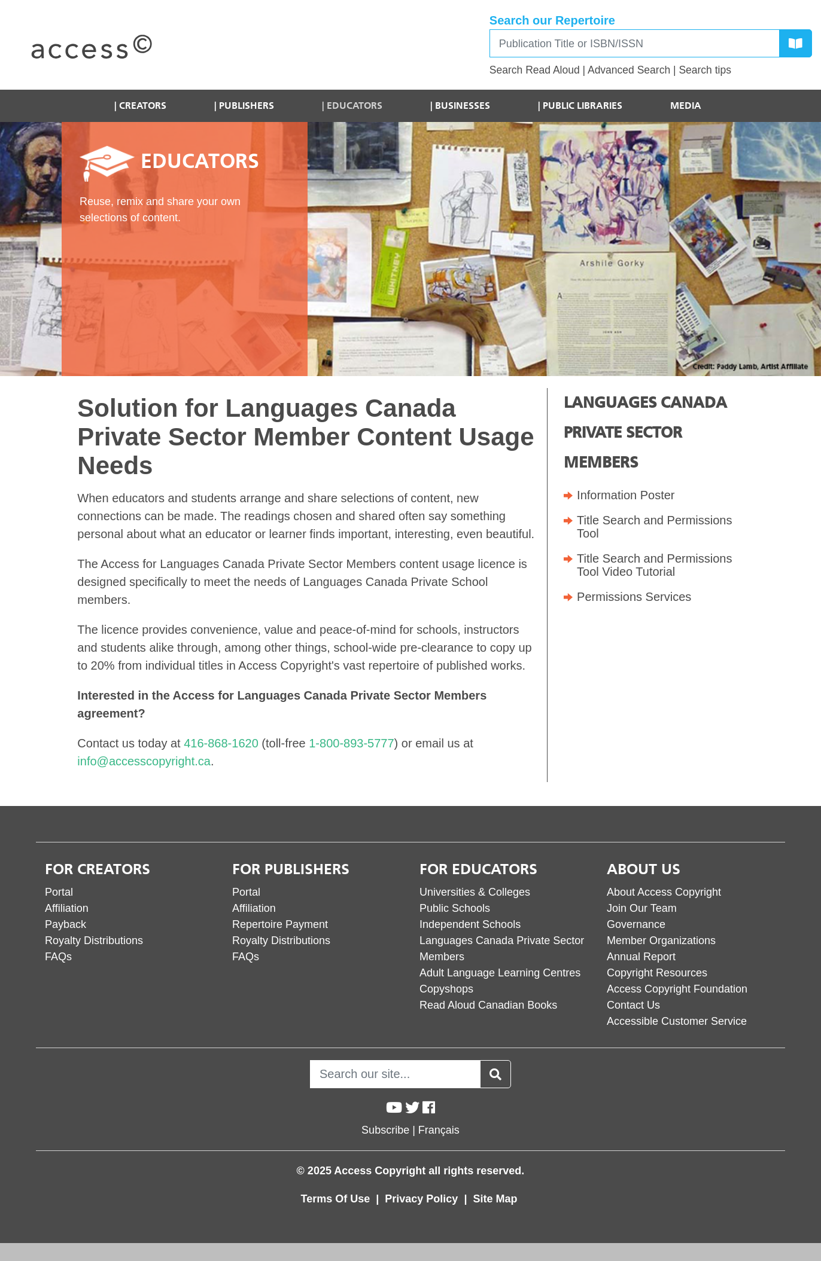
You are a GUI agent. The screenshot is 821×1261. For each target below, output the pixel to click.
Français (439, 1130)
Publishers (246, 105)
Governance (636, 924)
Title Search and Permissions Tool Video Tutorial (654, 565)
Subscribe (385, 1130)
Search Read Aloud (534, 70)
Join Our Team (642, 908)
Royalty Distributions (94, 940)
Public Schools (454, 908)
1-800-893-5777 (351, 743)
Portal (59, 892)
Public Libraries (582, 105)
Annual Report (641, 957)
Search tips (705, 70)
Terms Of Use (337, 1199)
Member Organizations (661, 940)
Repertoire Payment (280, 924)
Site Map (495, 1199)
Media (685, 105)
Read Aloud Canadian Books (488, 1005)
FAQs (58, 957)
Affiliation (67, 908)
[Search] (634, 43)
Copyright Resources (657, 973)
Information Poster (625, 495)
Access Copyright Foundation (677, 989)
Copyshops (446, 989)
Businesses (462, 105)
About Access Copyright (664, 892)
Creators (142, 105)
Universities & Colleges (474, 892)
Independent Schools (470, 924)
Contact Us (633, 1005)
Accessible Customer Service (677, 1021)
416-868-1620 (221, 743)
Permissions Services (634, 596)
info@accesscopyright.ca (144, 761)
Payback (65, 924)
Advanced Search (629, 70)
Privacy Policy (423, 1199)
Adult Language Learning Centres (499, 973)
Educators (354, 105)
